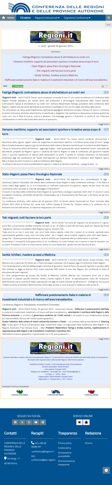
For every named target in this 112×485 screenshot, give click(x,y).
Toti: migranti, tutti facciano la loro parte (56, 70)
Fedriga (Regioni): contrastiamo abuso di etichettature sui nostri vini (56, 57)
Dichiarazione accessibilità (64, 454)
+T (104, 92)
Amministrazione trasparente (66, 462)
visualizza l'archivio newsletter (15, 386)
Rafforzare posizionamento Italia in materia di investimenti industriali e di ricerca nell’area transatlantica (56, 80)
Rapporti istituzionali (47, 18)
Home (8, 18)
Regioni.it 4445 (9, 97)
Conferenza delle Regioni (56, 395)
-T (107, 92)
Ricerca (88, 443)
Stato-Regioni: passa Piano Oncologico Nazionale (56, 66)
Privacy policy (65, 443)
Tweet (5, 86)
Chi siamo (25, 18)
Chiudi (108, 24)
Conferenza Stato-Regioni (19, 395)
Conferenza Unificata (91, 395)
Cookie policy (64, 448)
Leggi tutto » (104, 124)
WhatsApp (19, 86)
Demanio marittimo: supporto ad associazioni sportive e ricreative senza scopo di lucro (56, 61)
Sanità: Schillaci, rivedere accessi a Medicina (56, 75)
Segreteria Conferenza (77, 18)
